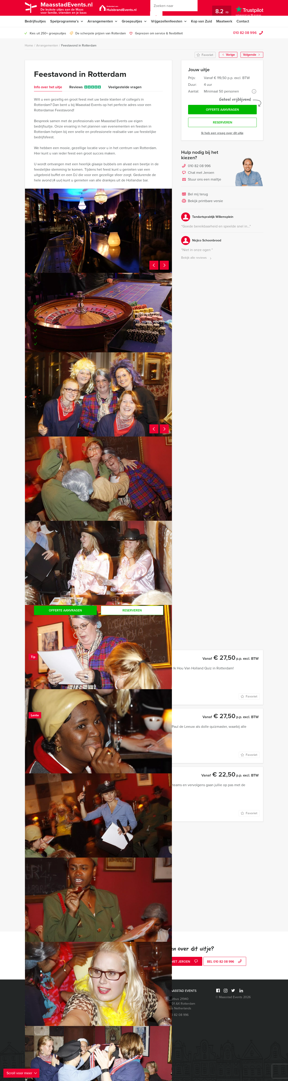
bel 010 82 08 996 (225, 961)
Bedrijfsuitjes (35, 21)
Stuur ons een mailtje (201, 180)
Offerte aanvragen (222, 109)
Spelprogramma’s (64, 21)
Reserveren (222, 122)
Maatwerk (224, 21)
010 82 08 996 (245, 32)
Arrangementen (100, 21)
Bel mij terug (194, 194)
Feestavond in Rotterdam (78, 45)
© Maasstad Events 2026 (233, 997)
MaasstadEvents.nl (66, 7)
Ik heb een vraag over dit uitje (222, 133)
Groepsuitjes (132, 21)
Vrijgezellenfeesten (166, 21)
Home (29, 45)
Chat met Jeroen (197, 173)
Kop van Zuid (201, 21)
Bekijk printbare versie (202, 201)
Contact (242, 21)
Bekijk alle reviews (196, 258)
